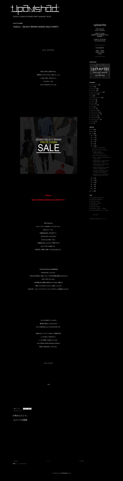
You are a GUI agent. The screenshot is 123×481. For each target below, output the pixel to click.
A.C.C (92, 106)
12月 (93, 135)
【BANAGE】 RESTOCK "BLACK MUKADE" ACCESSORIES (100, 171)
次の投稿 (15, 461)
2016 (92, 133)
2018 (92, 129)
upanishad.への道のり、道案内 (98, 208)
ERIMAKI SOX (94, 117)
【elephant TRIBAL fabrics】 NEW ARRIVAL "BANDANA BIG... (100, 168)
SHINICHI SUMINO (95, 114)
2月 (93, 186)
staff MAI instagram (95, 206)
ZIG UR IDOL (94, 115)
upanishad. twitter (95, 201)
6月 (93, 178)
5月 (93, 180)
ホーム (48, 461)
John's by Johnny (95, 112)
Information (19, 410)
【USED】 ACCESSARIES (98, 147)
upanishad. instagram (96, 203)
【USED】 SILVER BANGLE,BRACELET (98, 152)
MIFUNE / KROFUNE (96, 97)
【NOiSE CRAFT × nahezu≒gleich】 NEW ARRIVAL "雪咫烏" (101, 161)
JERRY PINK (94, 104)
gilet (92, 95)
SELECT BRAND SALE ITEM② (99, 150)
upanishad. (95, 214)
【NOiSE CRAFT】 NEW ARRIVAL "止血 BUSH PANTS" (100, 165)
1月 (93, 188)
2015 (92, 191)
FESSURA (93, 108)
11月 (93, 137)
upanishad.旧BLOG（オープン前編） (100, 210)
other (92, 123)
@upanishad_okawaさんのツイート (98, 218)
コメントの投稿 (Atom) (21, 463)
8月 (93, 143)
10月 (93, 139)
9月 (93, 141)
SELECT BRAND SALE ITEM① (99, 155)
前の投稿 (82, 461)
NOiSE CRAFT (94, 85)
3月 (93, 184)
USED (92, 86)
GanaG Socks (94, 110)
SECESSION (94, 94)
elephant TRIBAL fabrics (96, 92)
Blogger (69, 473)
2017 (92, 131)
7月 (93, 146)
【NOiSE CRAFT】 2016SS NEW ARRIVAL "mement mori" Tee (100, 175)
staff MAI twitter (94, 205)
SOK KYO (93, 101)
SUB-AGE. (93, 90)
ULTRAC (93, 103)
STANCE (93, 121)
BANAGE (93, 99)
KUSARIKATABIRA (95, 119)
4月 (93, 182)
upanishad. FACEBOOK (96, 199)
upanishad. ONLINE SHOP (97, 197)
